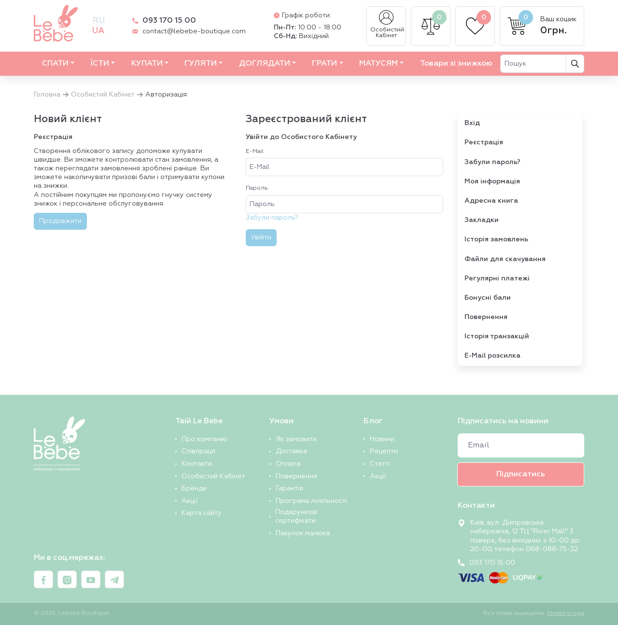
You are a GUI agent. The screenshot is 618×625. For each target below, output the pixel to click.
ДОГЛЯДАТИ (264, 64)
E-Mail (255, 151)
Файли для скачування (505, 259)
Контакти (197, 463)
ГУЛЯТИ (200, 64)
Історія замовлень (496, 239)
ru (98, 20)
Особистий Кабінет (387, 24)
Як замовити (296, 439)
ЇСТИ (99, 64)
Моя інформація (492, 181)
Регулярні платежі (497, 278)
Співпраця (198, 451)
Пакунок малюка (303, 533)
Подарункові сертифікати (296, 516)
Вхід (472, 123)
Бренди (194, 488)
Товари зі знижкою (456, 64)
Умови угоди (565, 613)
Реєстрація (483, 142)
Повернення (485, 317)
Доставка (291, 451)
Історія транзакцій (496, 336)
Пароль (257, 188)
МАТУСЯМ (378, 64)
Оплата (288, 463)
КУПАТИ (147, 64)
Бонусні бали (487, 297)
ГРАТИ (324, 64)
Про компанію (204, 439)
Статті (380, 463)
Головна (47, 94)
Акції (189, 501)
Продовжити (60, 221)
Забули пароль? (272, 217)
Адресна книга (491, 200)
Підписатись (520, 474)
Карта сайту (202, 513)
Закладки (481, 220)
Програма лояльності (311, 501)
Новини (382, 439)
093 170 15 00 (169, 21)
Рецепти (384, 451)
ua (98, 31)
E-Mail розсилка (492, 355)
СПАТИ (55, 64)
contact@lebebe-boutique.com (194, 31)
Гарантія (289, 488)
